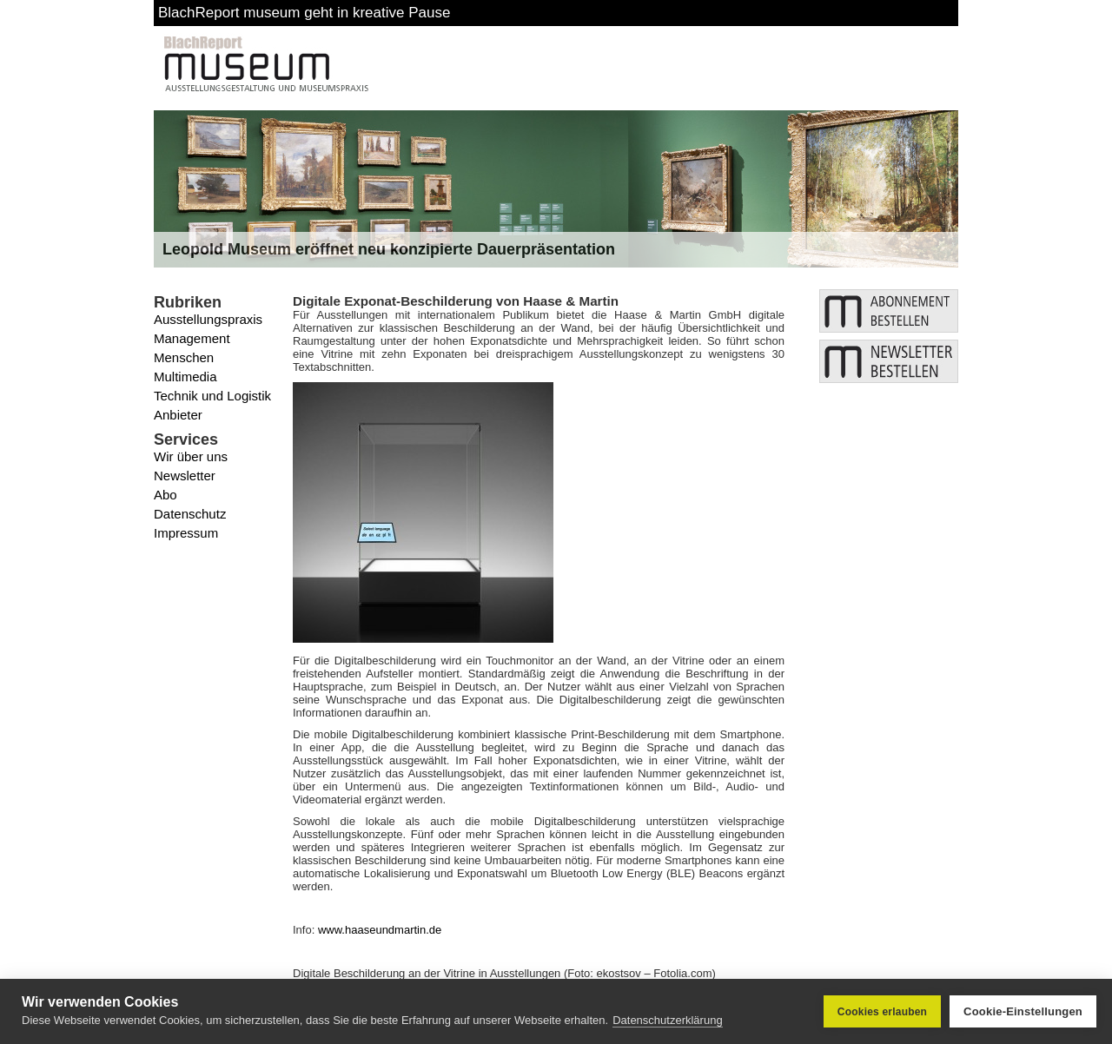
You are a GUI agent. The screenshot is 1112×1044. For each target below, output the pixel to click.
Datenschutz (190, 513)
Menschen (184, 357)
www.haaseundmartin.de (379, 929)
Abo (165, 494)
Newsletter (184, 475)
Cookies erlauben (882, 1012)
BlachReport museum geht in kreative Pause (304, 12)
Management (192, 338)
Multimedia (185, 376)
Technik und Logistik (212, 395)
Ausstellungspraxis (208, 319)
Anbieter (178, 414)
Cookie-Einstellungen (1022, 1011)
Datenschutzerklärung (667, 1020)
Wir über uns (191, 456)
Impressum (186, 532)
